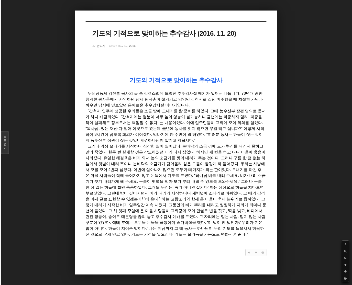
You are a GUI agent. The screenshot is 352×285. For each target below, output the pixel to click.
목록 (5, 142)
